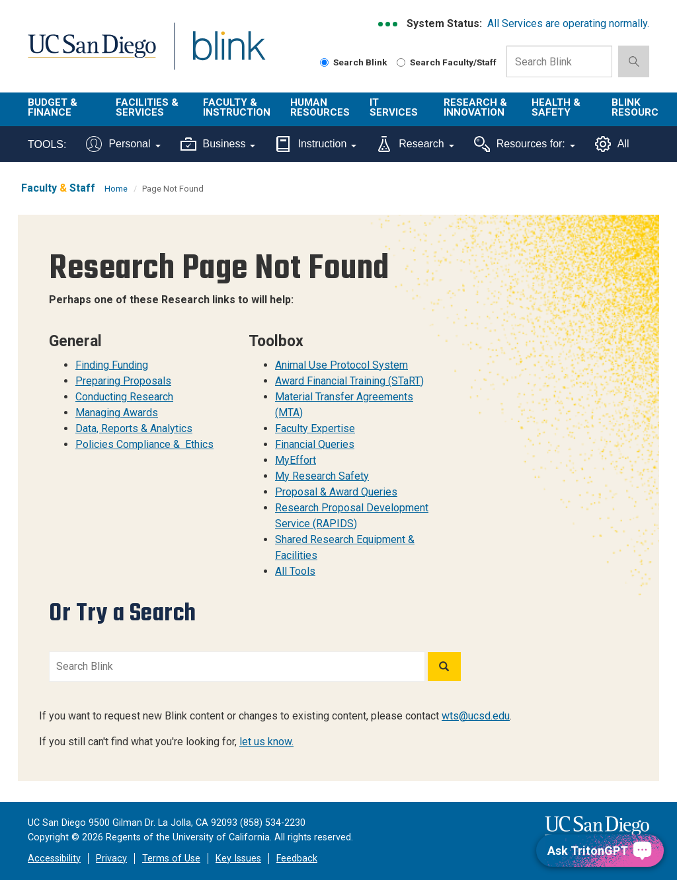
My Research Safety (322, 476)
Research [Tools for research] (415, 144)
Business (218, 144)
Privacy (111, 858)
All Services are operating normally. (568, 23)
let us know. (266, 741)
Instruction (315, 144)
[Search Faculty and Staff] (401, 62)
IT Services (394, 107)
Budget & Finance (52, 107)
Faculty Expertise (315, 428)
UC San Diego (87, 53)
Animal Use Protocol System (341, 365)
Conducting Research (124, 396)
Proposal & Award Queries (336, 492)
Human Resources (320, 107)
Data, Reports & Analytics (133, 428)
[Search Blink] (324, 62)
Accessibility (54, 858)
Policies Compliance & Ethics (144, 444)
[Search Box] (559, 61)
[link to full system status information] (388, 24)
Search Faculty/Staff (447, 62)
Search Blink (353, 62)
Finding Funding (111, 365)
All (612, 144)
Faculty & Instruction (236, 107)
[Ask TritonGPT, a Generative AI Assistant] (600, 850)
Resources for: (524, 144)
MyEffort (295, 460)
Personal (123, 144)
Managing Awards (116, 412)
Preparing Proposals (123, 381)
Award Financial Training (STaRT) (349, 381)
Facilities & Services (147, 107)
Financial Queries (314, 444)
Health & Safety (556, 107)
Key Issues (238, 858)
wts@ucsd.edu (476, 716)
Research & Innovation (475, 107)
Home (116, 189)
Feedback (296, 858)
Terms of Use (171, 858)
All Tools (295, 571)
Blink (216, 53)
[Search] (444, 666)
